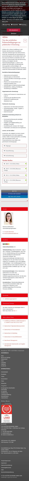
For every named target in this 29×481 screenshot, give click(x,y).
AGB (2, 469)
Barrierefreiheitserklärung (7, 472)
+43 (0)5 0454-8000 (7, 431)
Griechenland (4, 372)
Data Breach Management (10, 340)
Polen (2, 381)
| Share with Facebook (14, 193)
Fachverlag (4, 389)
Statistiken (14, 24)
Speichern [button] (13, 33)
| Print (14, 191)
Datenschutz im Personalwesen (12, 329)
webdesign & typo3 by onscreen (9, 477)
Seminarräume (4, 396)
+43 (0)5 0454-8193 (9, 231)
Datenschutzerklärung (6, 465)
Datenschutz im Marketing (10, 333)
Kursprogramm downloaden (8, 388)
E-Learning (4, 391)
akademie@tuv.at (7, 433)
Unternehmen (4, 398)
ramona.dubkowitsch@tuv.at (11, 233)
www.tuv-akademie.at (8, 434)
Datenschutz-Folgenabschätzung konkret (14, 326)
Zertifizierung (4, 392)
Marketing (22, 24)
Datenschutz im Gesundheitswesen (13, 336)
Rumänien (3, 374)
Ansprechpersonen (6, 460)
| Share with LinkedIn (14, 196)
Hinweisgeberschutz (6, 467)
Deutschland (4, 378)
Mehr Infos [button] (5, 21)
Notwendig (6, 24)
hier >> (15, 310)
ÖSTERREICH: (5, 353)
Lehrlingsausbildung (6, 394)
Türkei (2, 376)
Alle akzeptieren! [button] (13, 30)
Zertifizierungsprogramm (10, 298)
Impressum (4, 463)
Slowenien (3, 383)
